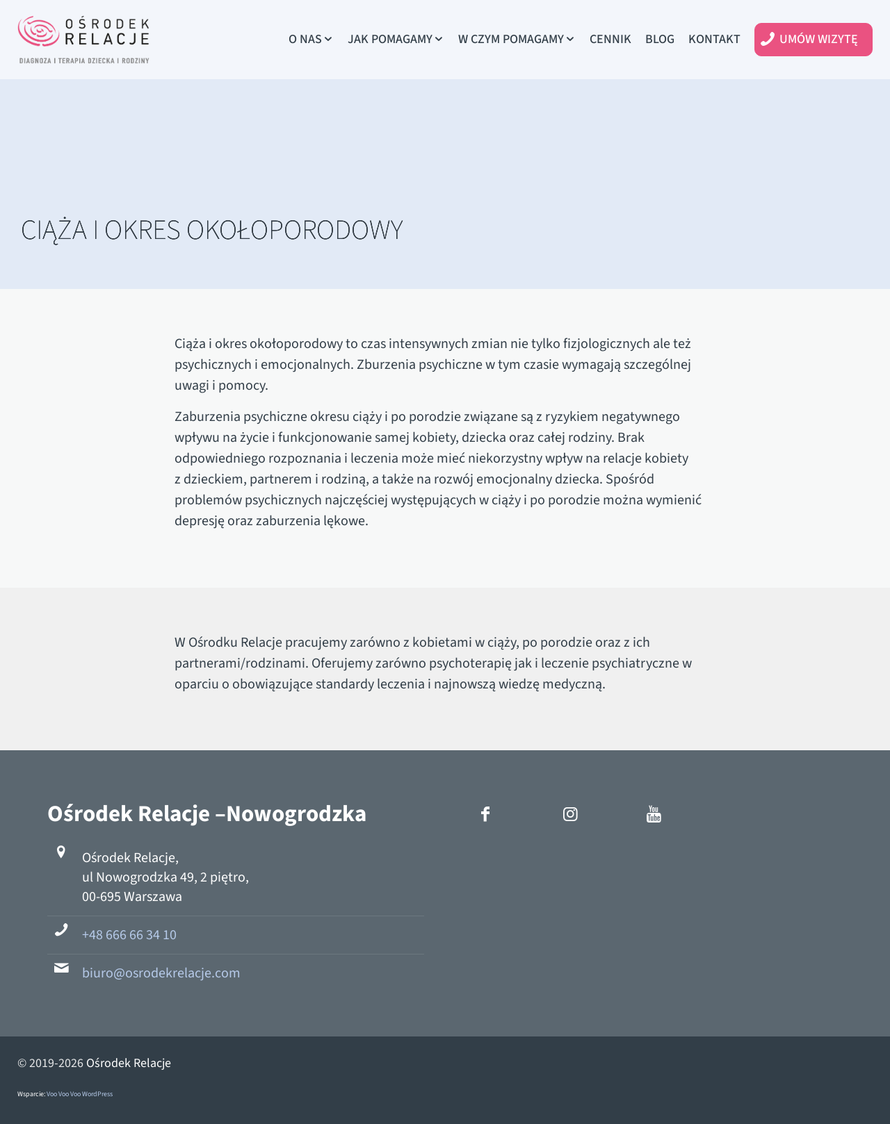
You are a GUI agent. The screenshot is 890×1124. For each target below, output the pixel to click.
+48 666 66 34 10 (129, 935)
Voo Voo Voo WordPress (80, 1094)
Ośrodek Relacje (128, 1063)
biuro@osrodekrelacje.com (161, 973)
